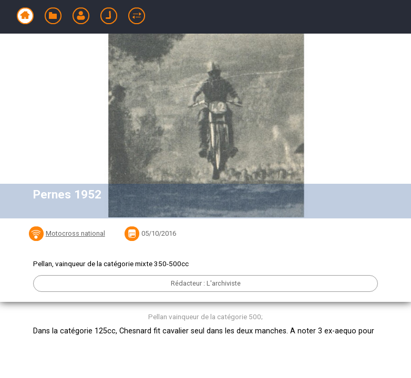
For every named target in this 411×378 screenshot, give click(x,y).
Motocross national (75, 233)
